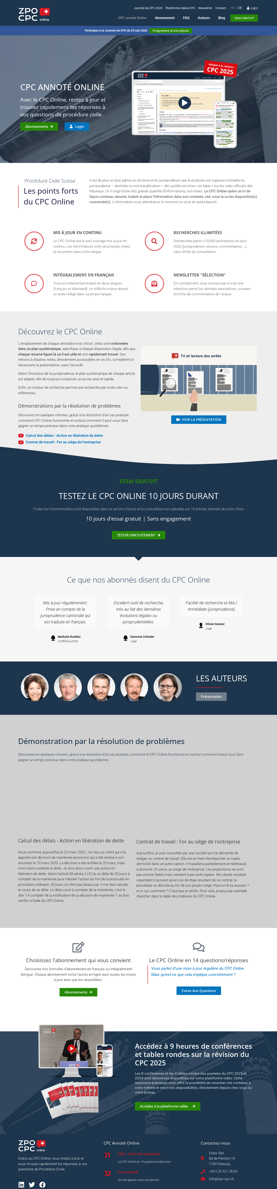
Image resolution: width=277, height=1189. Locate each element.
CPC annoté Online (132, 18)
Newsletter (205, 8)
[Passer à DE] (240, 8)
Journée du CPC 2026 (148, 8)
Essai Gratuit (128, 1172)
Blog (221, 18)
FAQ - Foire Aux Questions (139, 1154)
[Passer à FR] (232, 8)
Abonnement (165, 18)
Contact (220, 8)
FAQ (186, 18)
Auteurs (204, 18)
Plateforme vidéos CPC (180, 8)
